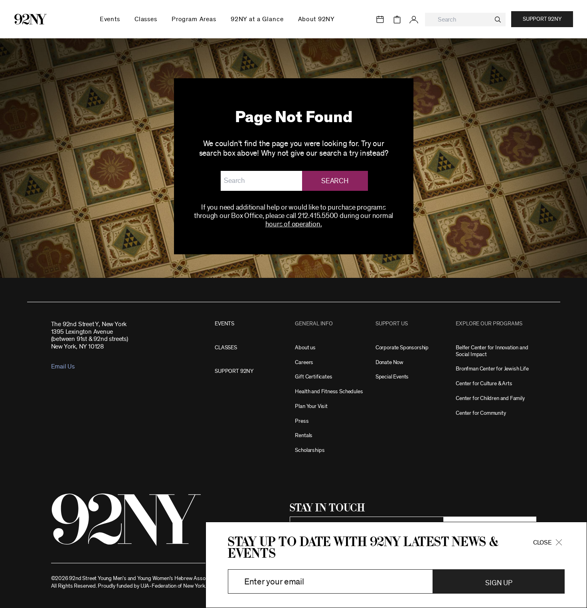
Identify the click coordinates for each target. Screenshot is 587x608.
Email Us (63, 366)
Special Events (392, 377)
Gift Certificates (313, 377)
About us (305, 348)
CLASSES (226, 348)
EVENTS (224, 324)
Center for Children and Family (490, 398)
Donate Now (389, 362)
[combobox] (465, 20)
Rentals (303, 435)
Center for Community (481, 413)
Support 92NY (542, 19)
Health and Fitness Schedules (329, 391)
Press (301, 421)
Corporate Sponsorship (402, 348)
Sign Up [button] (498, 583)
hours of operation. (293, 224)
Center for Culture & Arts (484, 383)
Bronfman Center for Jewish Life (492, 369)
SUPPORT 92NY (234, 371)
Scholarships (309, 450)
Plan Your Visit (311, 406)
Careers (304, 362)
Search (335, 181)
